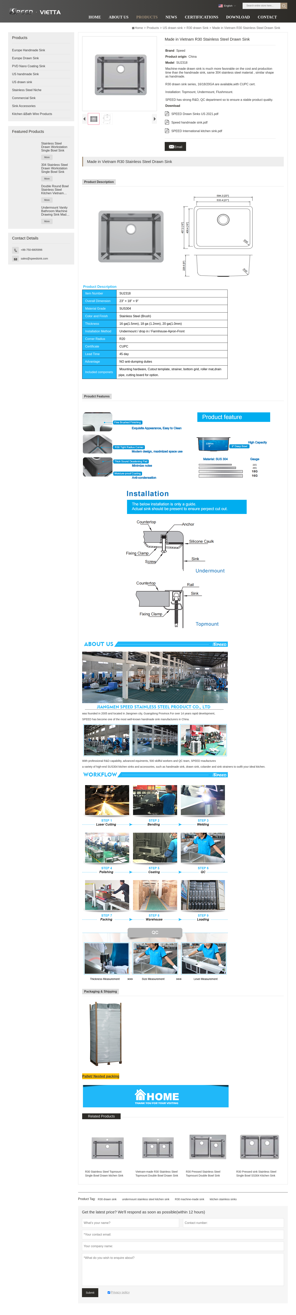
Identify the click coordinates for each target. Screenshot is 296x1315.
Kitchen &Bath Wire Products (32, 114)
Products (153, 28)
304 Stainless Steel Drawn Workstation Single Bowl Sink (54, 168)
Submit (90, 1292)
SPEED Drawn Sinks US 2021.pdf (191, 113)
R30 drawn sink (107, 1199)
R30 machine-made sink (189, 1199)
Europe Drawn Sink (25, 58)
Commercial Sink (24, 98)
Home (137, 28)
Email (175, 146)
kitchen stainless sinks (223, 1199)
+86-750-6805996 (31, 249)
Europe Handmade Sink (28, 50)
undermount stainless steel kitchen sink (146, 1199)
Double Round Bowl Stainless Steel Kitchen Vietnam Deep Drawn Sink (55, 190)
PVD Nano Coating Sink (28, 66)
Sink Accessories (24, 106)
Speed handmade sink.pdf (186, 122)
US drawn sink (173, 28)
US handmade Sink (25, 74)
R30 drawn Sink (197, 28)
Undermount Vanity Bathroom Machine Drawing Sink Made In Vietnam (54, 211)
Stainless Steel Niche (26, 90)
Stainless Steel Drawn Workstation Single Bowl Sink (54, 147)
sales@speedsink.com (34, 258)
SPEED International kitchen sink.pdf (193, 130)
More (47, 157)
